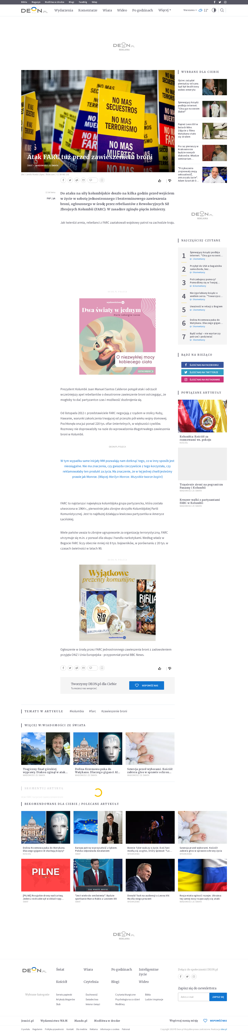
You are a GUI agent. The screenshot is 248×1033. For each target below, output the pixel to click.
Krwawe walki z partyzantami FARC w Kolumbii (200, 501)
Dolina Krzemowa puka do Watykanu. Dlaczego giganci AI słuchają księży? (96, 772)
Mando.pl (80, 1020)
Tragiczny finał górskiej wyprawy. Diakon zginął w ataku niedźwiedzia (45, 772)
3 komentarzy (197, 340)
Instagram (225, 2)
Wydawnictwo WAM (54, 1020)
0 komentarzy (197, 272)
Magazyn (36, 2)
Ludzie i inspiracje (154, 999)
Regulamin (37, 1029)
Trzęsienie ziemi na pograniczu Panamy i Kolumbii (201, 486)
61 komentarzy (198, 286)
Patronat (126, 1029)
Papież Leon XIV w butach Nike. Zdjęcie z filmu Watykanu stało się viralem (188, 130)
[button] (214, 10)
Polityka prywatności (54, 1029)
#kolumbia (77, 711)
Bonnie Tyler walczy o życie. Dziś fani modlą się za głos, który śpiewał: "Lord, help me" (150, 851)
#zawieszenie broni (114, 711)
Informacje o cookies (109, 1029)
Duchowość (92, 994)
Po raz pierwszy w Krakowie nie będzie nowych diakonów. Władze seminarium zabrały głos (188, 154)
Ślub (58, 1004)
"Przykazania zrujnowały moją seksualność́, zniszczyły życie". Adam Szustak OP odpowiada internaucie (188, 177)
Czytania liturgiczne (125, 994)
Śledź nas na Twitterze (201, 372)
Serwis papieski (64, 994)
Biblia (24, 2)
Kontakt (70, 1029)
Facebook (214, 2)
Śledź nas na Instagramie (202, 379)
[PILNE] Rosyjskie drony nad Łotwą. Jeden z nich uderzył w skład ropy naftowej (43, 898)
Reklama (94, 1029)
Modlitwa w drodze (54, 2)
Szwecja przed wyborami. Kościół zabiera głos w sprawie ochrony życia (150, 772)
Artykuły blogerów (65, 999)
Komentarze (87, 10)
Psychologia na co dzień (127, 999)
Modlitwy (120, 1004)
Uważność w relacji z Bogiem (206, 306)
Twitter (220, 2)
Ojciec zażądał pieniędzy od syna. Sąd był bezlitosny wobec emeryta (188, 85)
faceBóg (83, 2)
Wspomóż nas (146, 685)
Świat (30, 165)
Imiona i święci (93, 1004)
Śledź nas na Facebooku (201, 365)
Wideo (122, 10)
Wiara (107, 10)
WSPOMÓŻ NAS (215, 1020)
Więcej (163, 10)
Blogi (71, 2)
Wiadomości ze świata (46, 165)
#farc (92, 711)
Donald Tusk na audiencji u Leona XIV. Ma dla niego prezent (148, 897)
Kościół (184, 442)
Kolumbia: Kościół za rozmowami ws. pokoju (195, 438)
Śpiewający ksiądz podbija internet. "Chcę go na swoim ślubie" (189, 107)
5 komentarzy (197, 326)
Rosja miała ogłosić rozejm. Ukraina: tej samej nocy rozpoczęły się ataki (201, 897)
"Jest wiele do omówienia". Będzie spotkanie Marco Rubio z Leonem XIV (96, 897)
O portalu (25, 1029)
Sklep (94, 2)
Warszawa (189, 10)
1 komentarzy (197, 259)
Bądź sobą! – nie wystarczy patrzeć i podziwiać (205, 335)
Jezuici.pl (27, 1020)
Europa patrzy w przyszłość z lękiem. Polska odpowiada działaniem (96, 849)
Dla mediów (81, 1029)
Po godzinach (142, 10)
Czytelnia (91, 982)
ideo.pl (224, 1029)
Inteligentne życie (149, 971)
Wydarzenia (63, 10)
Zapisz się (218, 996)
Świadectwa (92, 999)
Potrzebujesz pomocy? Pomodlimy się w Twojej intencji (203, 282)
